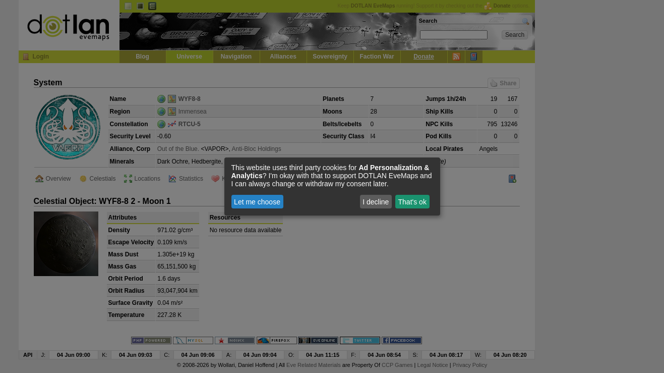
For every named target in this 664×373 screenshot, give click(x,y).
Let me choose (257, 202)
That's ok (412, 202)
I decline (376, 202)
